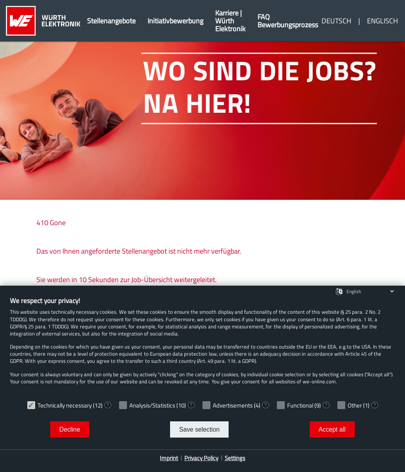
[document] (202, 346)
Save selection (199, 429)
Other (355, 405)
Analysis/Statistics (152, 405)
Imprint (169, 458)
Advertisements (233, 405)
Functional (300, 405)
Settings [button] (235, 458)
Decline (69, 429)
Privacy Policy (201, 458)
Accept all (332, 429)
